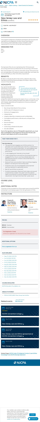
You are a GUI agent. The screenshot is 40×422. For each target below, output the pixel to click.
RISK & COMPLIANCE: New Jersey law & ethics (16, 295)
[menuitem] (5, 367)
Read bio (9, 212)
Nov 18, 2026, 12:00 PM (10, 270)
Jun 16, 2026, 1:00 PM (9, 258)
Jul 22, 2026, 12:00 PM (10, 262)
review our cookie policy (13, 419)
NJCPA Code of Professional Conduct (19, 353)
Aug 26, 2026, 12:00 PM (10, 264)
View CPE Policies (20, 299)
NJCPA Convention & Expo (12, 314)
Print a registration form (8, 246)
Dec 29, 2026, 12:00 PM (10, 277)
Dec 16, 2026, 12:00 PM (10, 275)
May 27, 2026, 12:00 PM (10, 256)
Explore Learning (13, 5)
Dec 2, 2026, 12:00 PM (10, 272)
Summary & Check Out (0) (31, 12)
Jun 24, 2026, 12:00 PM (10, 260)
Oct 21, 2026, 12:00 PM (10, 268)
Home (1, 5)
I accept (32, 414)
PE (13, 31)
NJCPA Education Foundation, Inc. (11, 286)
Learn (6, 5)
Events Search (5, 12)
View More (18, 301)
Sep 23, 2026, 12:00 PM (10, 266)
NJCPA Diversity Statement (18, 355)
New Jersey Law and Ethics (12, 324)
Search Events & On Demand (25, 5)
